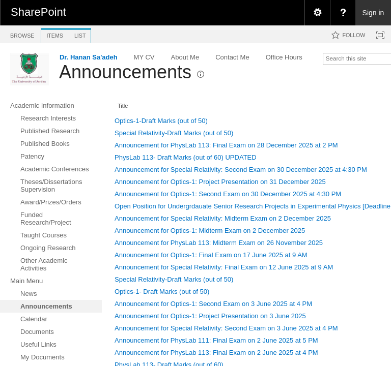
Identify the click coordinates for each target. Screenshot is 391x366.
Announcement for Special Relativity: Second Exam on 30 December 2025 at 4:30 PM (241, 169)
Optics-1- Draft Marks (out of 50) (162, 291)
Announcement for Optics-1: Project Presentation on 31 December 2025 (220, 182)
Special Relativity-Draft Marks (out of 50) (174, 133)
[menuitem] (317, 12)
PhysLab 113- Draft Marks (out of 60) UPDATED (186, 157)
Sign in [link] (373, 13)
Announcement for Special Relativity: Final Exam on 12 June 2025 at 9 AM (224, 267)
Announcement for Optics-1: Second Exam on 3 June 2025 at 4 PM (213, 304)
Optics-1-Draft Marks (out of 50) (161, 121)
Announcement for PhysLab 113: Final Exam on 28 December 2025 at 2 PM (226, 145)
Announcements (125, 72)
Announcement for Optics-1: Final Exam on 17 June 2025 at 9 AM (211, 255)
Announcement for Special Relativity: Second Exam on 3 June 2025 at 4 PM (226, 328)
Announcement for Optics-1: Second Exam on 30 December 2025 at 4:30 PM (228, 194)
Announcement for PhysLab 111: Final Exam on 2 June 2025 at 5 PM (216, 340)
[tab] (22, 33)
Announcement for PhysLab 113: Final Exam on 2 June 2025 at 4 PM (216, 352)
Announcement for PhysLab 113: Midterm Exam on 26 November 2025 (219, 243)
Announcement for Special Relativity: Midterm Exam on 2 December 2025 (223, 218)
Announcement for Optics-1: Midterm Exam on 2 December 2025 (210, 230)
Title (123, 106)
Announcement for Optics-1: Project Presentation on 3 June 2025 (210, 316)
